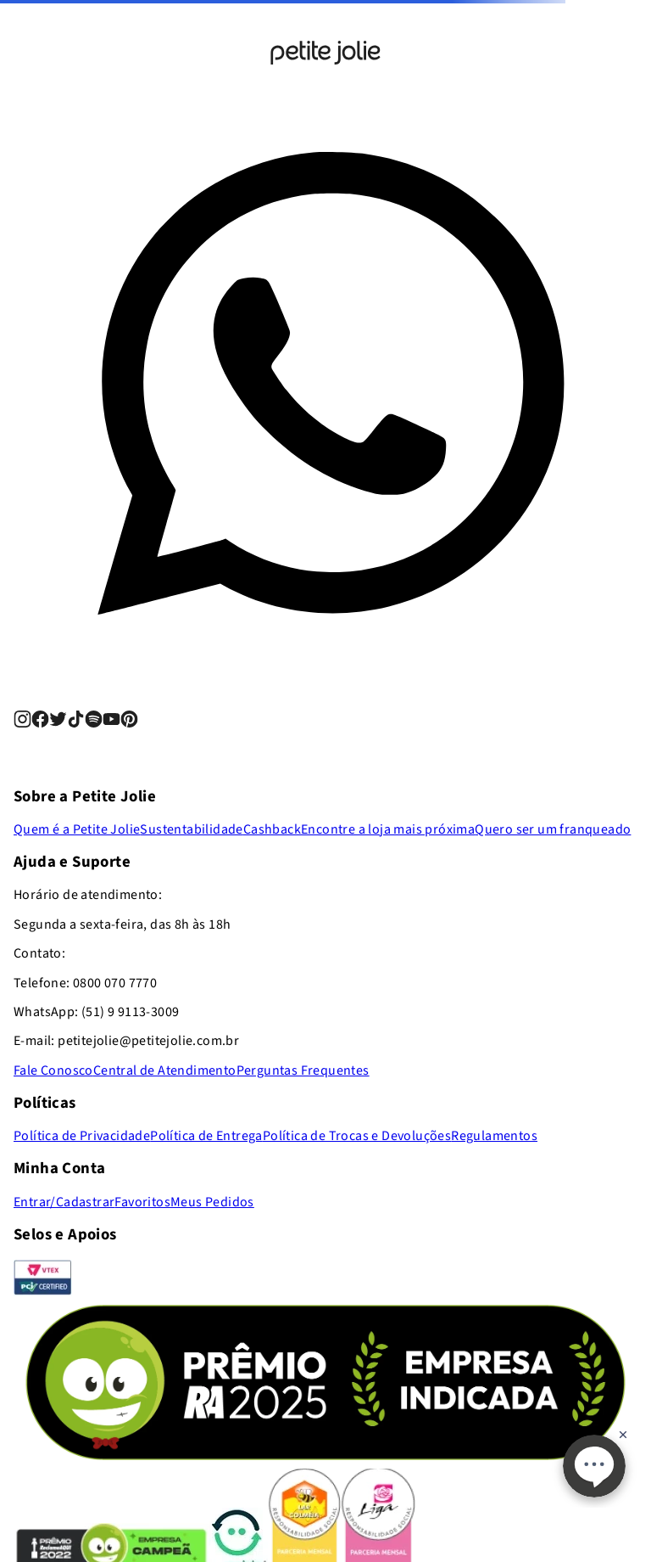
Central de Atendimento (164, 1070)
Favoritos (142, 1202)
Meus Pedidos (212, 1202)
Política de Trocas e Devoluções (357, 1136)
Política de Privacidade (82, 1136)
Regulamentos (494, 1136)
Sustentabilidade (191, 829)
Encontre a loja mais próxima (388, 829)
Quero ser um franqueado (553, 829)
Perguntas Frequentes (303, 1070)
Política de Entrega (206, 1136)
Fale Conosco (53, 1070)
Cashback (272, 829)
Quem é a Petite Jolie (77, 829)
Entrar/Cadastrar (64, 1202)
